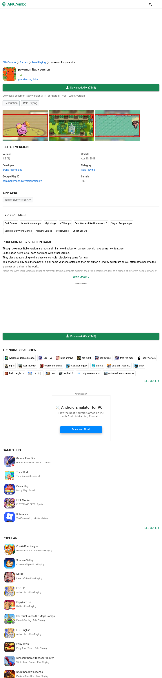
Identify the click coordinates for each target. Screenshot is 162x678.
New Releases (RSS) (14, 670)
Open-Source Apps (31, 223)
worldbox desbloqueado (19, 358)
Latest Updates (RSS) (122, 665)
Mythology (50, 223)
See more (151, 381)
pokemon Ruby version (34, 69)
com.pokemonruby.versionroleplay (22, 180)
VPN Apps (65, 223)
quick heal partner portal (17, 624)
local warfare (146, 358)
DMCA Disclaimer (90, 659)
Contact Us (108, 659)
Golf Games (11, 223)
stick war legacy (77, 366)
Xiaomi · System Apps (66, 665)
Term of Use (53, 659)
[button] (150, 4)
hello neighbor (14, 373)
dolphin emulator (88, 373)
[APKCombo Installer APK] (81, 600)
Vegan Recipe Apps (121, 223)
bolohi (104, 624)
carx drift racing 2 (118, 366)
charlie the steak (51, 366)
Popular (10, 510)
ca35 (74, 630)
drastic (97, 366)
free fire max (124, 358)
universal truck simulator (119, 373)
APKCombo (9, 62)
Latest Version (16, 147)
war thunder (27, 366)
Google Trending (13, 665)
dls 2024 (84, 358)
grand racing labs (28, 79)
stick (139, 366)
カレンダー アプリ (131, 624)
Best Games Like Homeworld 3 (91, 223)
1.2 (6, 158)
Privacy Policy (70, 659)
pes (50, 373)
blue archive (64, 358)
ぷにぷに (35, 373)
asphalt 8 (66, 373)
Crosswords (62, 230)
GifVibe (47, 665)
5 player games (93, 630)
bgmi (9, 366)
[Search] (156, 644)
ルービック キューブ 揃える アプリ (49, 630)
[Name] (77, 644)
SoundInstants (33, 665)
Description (11, 103)
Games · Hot (13, 450)
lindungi (114, 624)
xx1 (81, 630)
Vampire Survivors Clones (18, 230)
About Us (39, 659)
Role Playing (30, 103)
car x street (103, 358)
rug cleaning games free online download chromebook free (66, 624)
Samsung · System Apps (94, 665)
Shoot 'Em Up (80, 230)
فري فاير (45, 358)
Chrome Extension (126, 659)
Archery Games (44, 230)
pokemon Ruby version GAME (27, 242)
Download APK (81, 88)
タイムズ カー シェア (15, 630)
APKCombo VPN (148, 659)
